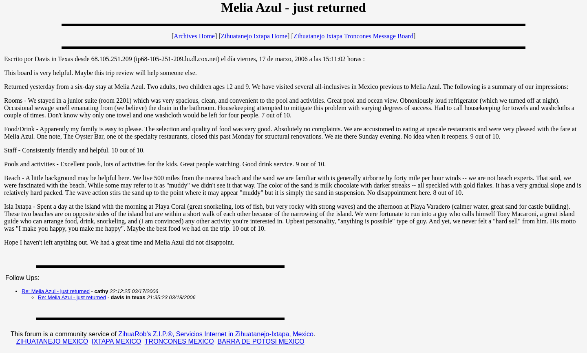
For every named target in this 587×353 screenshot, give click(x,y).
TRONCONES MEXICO (179, 341)
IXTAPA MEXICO (116, 341)
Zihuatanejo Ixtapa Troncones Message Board (353, 36)
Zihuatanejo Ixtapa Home (254, 36)
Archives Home (194, 36)
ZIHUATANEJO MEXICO (52, 341)
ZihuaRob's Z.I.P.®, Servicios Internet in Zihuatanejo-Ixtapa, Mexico (215, 334)
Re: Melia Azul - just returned (56, 291)
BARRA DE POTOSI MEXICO (260, 341)
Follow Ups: (22, 277)
